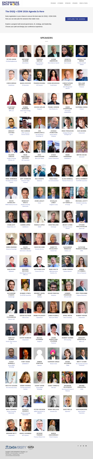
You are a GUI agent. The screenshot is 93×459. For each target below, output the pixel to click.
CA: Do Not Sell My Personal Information (13, 455)
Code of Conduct (8, 454)
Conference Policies (16, 454)
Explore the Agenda (76, 19)
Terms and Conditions (14, 453)
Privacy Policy (21, 453)
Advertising (7, 453)
